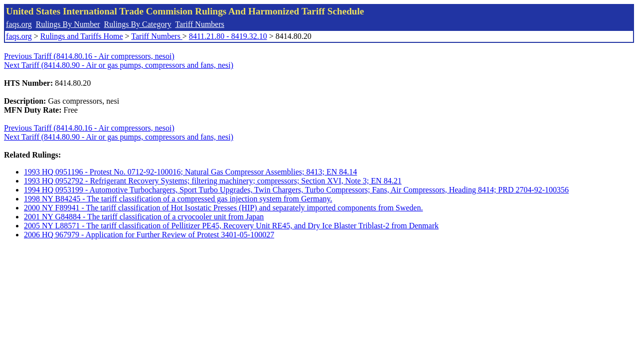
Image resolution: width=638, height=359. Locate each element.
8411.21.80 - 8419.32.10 (228, 36)
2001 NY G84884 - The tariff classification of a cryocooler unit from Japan (144, 216)
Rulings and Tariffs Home (81, 36)
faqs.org (19, 24)
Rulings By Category (137, 24)
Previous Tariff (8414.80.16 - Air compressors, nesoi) (89, 56)
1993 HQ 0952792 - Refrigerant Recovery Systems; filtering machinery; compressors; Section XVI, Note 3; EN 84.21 (213, 181)
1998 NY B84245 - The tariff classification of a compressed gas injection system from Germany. (178, 198)
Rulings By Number (68, 24)
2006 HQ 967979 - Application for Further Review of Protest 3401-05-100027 (149, 234)
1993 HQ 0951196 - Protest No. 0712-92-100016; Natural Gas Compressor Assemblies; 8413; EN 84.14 (190, 172)
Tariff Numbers (199, 24)
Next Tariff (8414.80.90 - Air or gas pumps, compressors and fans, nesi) (118, 65)
